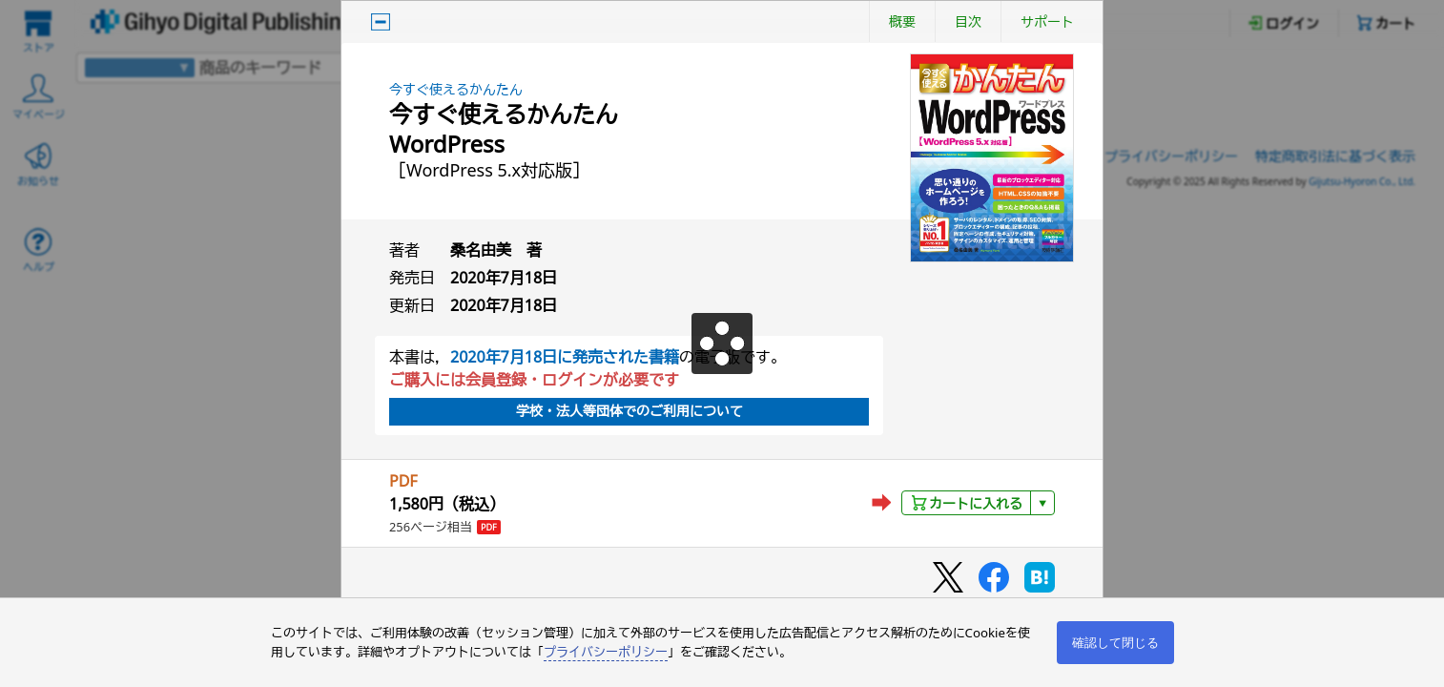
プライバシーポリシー (606, 651)
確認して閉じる (1115, 642)
